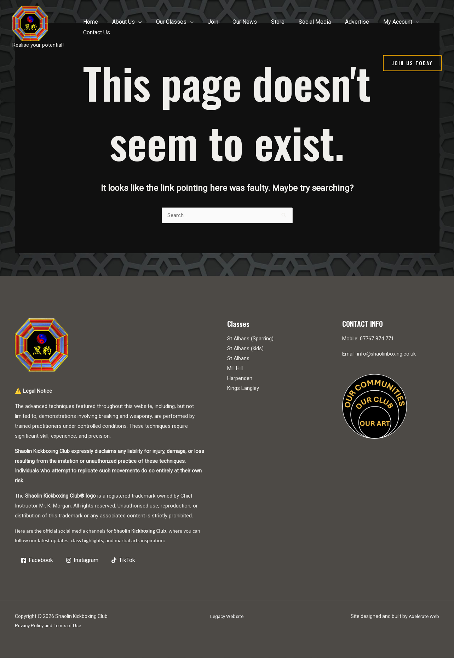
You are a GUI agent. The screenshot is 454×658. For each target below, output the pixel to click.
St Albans (238, 359)
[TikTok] (124, 560)
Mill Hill (235, 368)
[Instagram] (82, 560)
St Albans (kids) (245, 349)
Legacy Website (227, 616)
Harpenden (239, 378)
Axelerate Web (422, 616)
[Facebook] (37, 560)
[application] (161, 27)
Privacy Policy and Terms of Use (50, 626)
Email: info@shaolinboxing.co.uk (379, 354)
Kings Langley (243, 388)
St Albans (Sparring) (250, 339)
